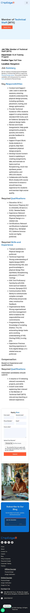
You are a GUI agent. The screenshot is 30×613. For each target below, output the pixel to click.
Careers (3, 554)
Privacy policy (6, 607)
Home (2, 546)
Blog (2, 556)
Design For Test (5, 585)
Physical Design (9, 572)
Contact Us (4, 551)
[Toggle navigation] (27, 2)
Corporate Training (6, 563)
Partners (3, 566)
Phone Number (8, 421)
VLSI (3, 79)
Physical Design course (8, 75)
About (2, 549)
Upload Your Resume (10, 440)
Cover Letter (7, 427)
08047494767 (8, 598)
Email (17, 421)
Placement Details (6, 561)
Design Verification (10, 574)
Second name (20, 415)
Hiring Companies (6, 558)
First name (7, 415)
